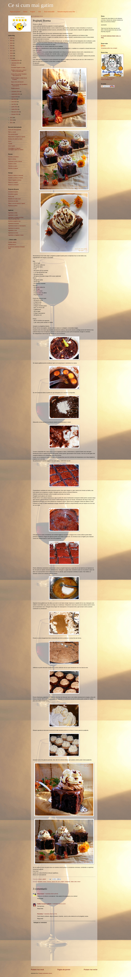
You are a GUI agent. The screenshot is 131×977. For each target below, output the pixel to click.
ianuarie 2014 (15, 114)
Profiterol (13, 65)
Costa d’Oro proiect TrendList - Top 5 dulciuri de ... (19, 74)
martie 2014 (14, 109)
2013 (11, 117)
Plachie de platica (12, 205)
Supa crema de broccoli (17, 82)
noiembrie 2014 (15, 63)
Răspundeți (40, 898)
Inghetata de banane (13, 223)
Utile (39, 11)
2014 (11, 58)
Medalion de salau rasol (14, 198)
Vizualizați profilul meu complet (109, 48)
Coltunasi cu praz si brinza (15, 161)
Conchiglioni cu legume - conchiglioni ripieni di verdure (15, 149)
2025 (11, 38)
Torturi (25, 11)
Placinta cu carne (12, 166)
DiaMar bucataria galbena (44, 903)
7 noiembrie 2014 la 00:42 (51, 893)
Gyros (9, 141)
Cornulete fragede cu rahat (18, 67)
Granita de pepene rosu (14, 221)
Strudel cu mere (12, 163)
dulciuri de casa (56, 881)
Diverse (49, 881)
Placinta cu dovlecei (13, 156)
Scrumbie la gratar (13, 194)
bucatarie (40, 881)
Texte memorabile (49, 11)
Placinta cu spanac (13, 168)
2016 (11, 53)
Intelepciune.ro (12, 244)
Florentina (40, 914)
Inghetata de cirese (13, 232)
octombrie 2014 (15, 91)
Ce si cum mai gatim (30, 5)
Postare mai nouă (37, 970)
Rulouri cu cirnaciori (13, 184)
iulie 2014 (14, 99)
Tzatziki (10, 143)
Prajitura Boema (15, 88)
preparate (67, 881)
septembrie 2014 (15, 94)
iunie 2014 (14, 101)
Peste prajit (11, 196)
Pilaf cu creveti (12, 132)
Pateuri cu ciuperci (13, 182)
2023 (11, 40)
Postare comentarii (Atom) (45, 973)
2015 (11, 55)
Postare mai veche (90, 970)
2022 (11, 43)
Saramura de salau (13, 201)
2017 (11, 50)
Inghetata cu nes (12, 230)
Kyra (104, 45)
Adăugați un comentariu (40, 922)
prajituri (62, 881)
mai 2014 (14, 104)
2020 (11, 45)
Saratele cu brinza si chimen (15, 177)
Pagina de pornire (15, 11)
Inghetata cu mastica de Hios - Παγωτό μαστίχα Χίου (16, 218)
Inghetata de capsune (13, 228)
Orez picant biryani (13, 134)
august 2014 (14, 96)
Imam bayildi (11, 146)
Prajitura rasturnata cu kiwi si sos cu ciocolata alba (18, 70)
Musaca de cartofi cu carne (15, 139)
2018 (11, 48)
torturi (78, 881)
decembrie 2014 (15, 60)
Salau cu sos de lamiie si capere (16, 203)
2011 (11, 122)
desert (44, 881)
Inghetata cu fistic (12, 212)
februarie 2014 (15, 112)
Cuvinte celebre (12, 242)
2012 (11, 120)
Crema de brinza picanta (14, 129)
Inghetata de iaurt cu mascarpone (17, 225)
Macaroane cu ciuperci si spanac (16, 136)
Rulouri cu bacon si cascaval (15, 175)
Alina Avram (40, 893)
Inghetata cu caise (13, 215)
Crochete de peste (13, 191)
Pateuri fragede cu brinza (14, 180)
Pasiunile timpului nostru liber (66, 11)
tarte (75, 881)
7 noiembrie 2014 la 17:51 (50, 914)
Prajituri (32, 11)
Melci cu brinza (12, 159)
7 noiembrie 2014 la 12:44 (59, 903)
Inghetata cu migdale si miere (15, 235)
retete (72, 881)
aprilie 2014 (14, 106)
